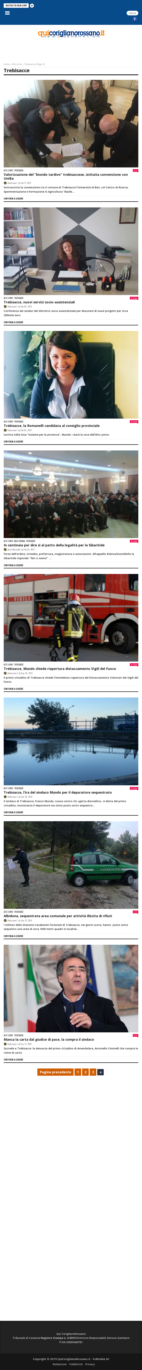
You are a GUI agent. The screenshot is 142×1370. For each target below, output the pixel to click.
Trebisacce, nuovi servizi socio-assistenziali (39, 302)
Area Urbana (19, 541)
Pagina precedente (55, 1072)
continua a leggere (13, 198)
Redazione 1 (13, 183)
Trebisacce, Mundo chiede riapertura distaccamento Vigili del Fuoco (60, 668)
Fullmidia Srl (101, 1359)
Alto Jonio (17, 64)
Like (134, 298)
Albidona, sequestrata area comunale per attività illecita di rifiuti (58, 916)
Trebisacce (18, 170)
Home (7, 64)
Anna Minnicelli (14, 549)
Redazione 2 (13, 673)
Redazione (60, 1364)
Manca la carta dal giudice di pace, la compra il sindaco (49, 1039)
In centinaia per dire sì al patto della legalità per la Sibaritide (54, 545)
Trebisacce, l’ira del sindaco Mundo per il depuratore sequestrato (58, 792)
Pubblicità (76, 1364)
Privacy (90, 1364)
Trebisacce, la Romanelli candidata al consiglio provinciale (52, 425)
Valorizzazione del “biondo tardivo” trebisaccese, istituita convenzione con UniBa (66, 176)
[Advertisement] (21, 34)
